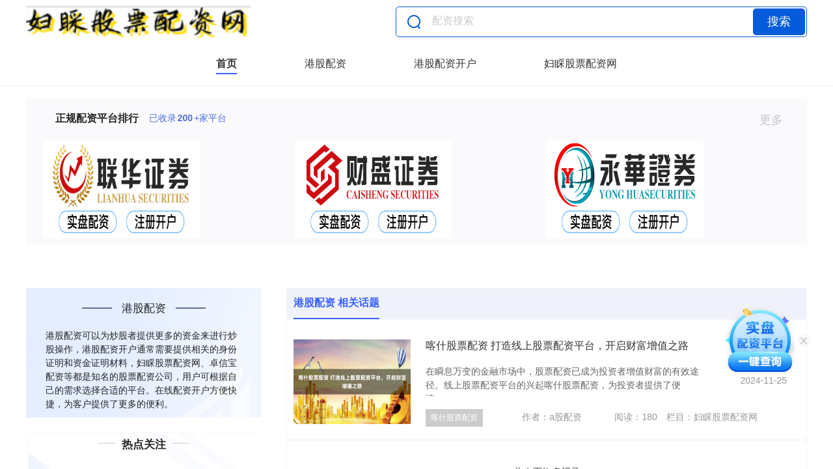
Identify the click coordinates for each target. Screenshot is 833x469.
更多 (776, 119)
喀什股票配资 (454, 417)
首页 (226, 63)
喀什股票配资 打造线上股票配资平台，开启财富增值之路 (557, 345)
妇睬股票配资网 (580, 63)
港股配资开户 (445, 63)
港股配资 (325, 63)
